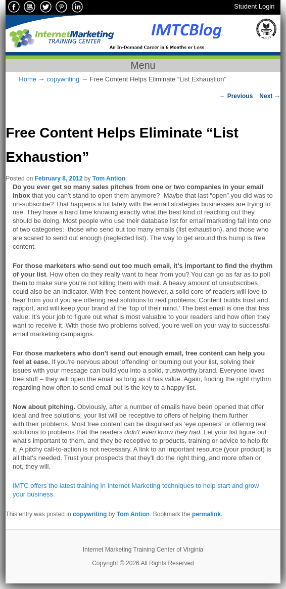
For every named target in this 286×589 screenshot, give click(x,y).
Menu (143, 65)
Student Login (254, 6)
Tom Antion (108, 178)
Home (27, 79)
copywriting (62, 79)
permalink (206, 514)
